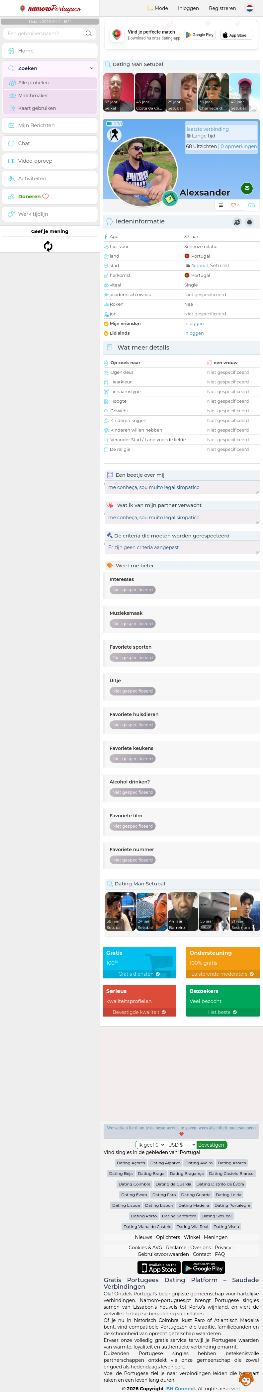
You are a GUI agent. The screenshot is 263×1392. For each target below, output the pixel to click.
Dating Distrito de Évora (220, 1184)
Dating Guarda (196, 1194)
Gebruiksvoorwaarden (163, 1254)
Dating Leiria (228, 1194)
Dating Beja (120, 1173)
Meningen (216, 1237)
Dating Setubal (217, 1215)
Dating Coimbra (134, 1184)
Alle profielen (29, 82)
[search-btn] (88, 34)
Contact (202, 1254)
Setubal (199, 265)
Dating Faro (164, 1194)
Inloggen (188, 8)
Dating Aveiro (199, 1162)
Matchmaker (28, 95)
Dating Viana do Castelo (147, 1226)
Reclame (176, 1248)
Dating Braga (151, 1173)
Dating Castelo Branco (231, 1173)
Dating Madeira (193, 1205)
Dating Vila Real (192, 1226)
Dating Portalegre (232, 1205)
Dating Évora (134, 1194)
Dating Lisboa (126, 1205)
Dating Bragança (187, 1173)
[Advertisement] (181, 35)
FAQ (220, 1254)
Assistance (246, 1378)
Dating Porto (144, 1215)
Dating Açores (131, 1162)
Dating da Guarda (173, 1184)
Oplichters (168, 1237)
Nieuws (143, 1237)
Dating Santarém (179, 1215)
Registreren (222, 8)
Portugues (49, 8)
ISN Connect (180, 1389)
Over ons (200, 1248)
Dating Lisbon (159, 1205)
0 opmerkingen (239, 146)
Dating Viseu (226, 1226)
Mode (157, 8)
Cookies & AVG (145, 1248)
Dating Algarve (165, 1162)
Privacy (223, 1248)
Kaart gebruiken (32, 108)
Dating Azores (232, 1162)
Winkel (192, 1237)
